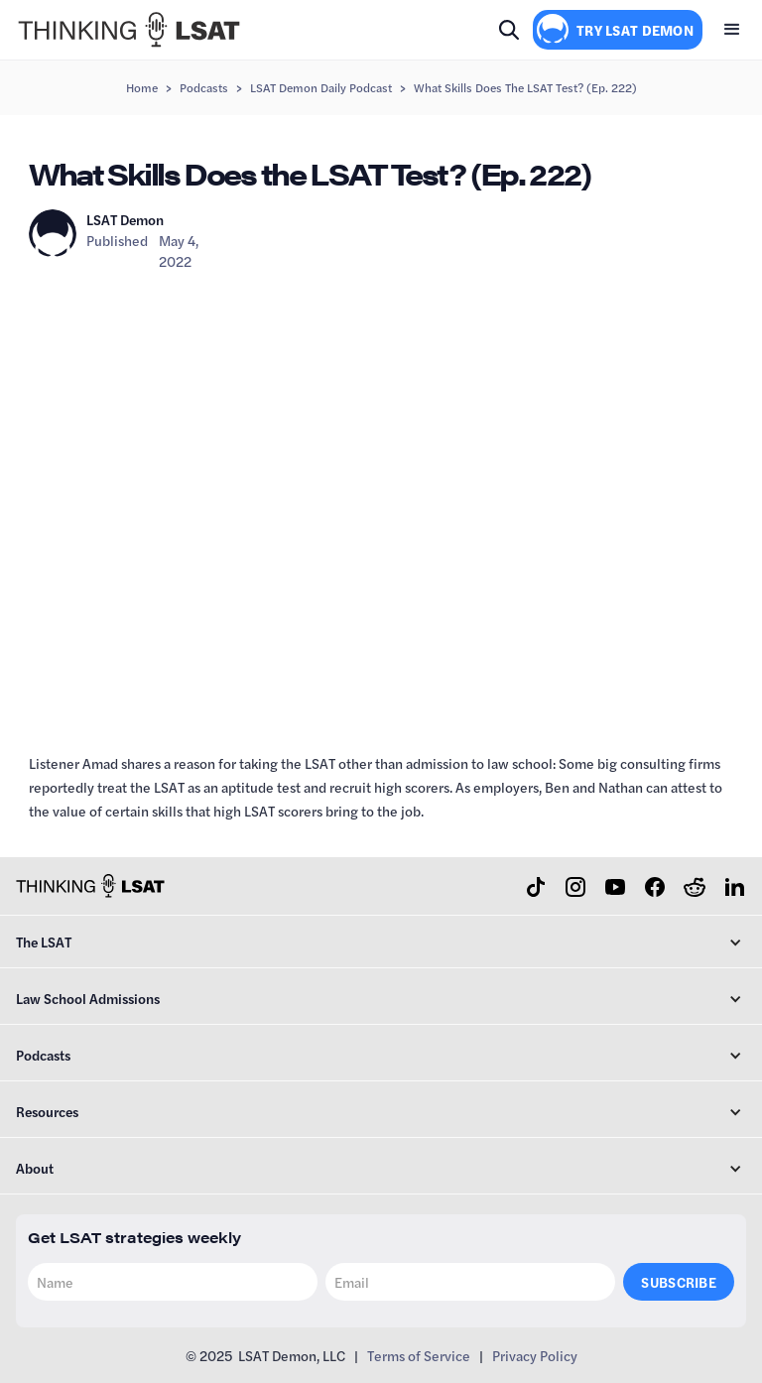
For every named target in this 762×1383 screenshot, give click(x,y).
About (35, 1168)
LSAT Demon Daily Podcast (321, 87)
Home (142, 87)
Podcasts (204, 87)
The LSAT (43, 941)
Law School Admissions (88, 998)
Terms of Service (418, 1355)
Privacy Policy (534, 1355)
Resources (47, 1111)
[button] (732, 30)
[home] (129, 30)
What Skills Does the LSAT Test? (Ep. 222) (525, 87)
